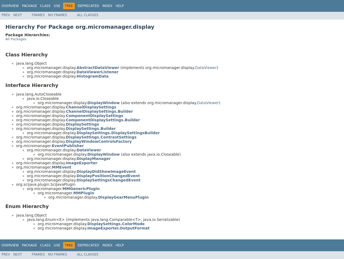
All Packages (15, 39)
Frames (38, 15)
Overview (10, 6)
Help (120, 6)
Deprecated (88, 6)
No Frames (57, 15)
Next (17, 15)
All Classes (87, 15)
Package (29, 6)
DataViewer (206, 67)
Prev (6, 15)
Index (107, 6)
